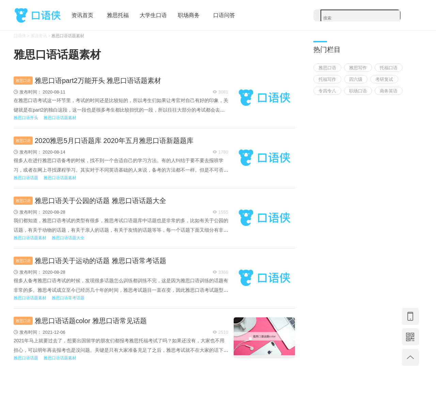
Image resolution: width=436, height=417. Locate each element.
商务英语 (389, 91)
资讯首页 (82, 15)
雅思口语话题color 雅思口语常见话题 (91, 321)
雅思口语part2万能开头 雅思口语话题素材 (98, 80)
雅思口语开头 (26, 117)
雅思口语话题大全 (68, 237)
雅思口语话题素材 (67, 35)
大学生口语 (153, 15)
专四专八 (327, 91)
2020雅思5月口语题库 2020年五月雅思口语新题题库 (114, 140)
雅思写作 (358, 67)
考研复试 (384, 79)
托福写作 (327, 79)
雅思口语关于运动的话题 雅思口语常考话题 (100, 260)
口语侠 (37, 16)
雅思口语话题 (26, 177)
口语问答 (224, 15)
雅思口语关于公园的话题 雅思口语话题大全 (100, 200)
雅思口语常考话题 (68, 298)
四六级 (355, 79)
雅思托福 (118, 15)
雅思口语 (23, 80)
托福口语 (389, 67)
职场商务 (189, 15)
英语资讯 (39, 35)
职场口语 (358, 91)
